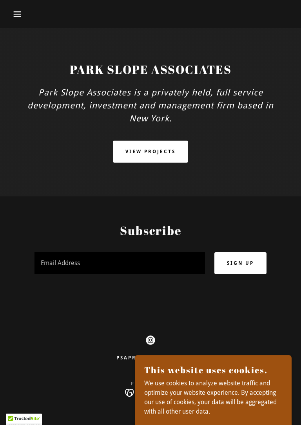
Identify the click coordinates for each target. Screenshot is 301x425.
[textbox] (119, 263)
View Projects (150, 151)
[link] (150, 340)
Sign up (240, 263)
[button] (15, 14)
